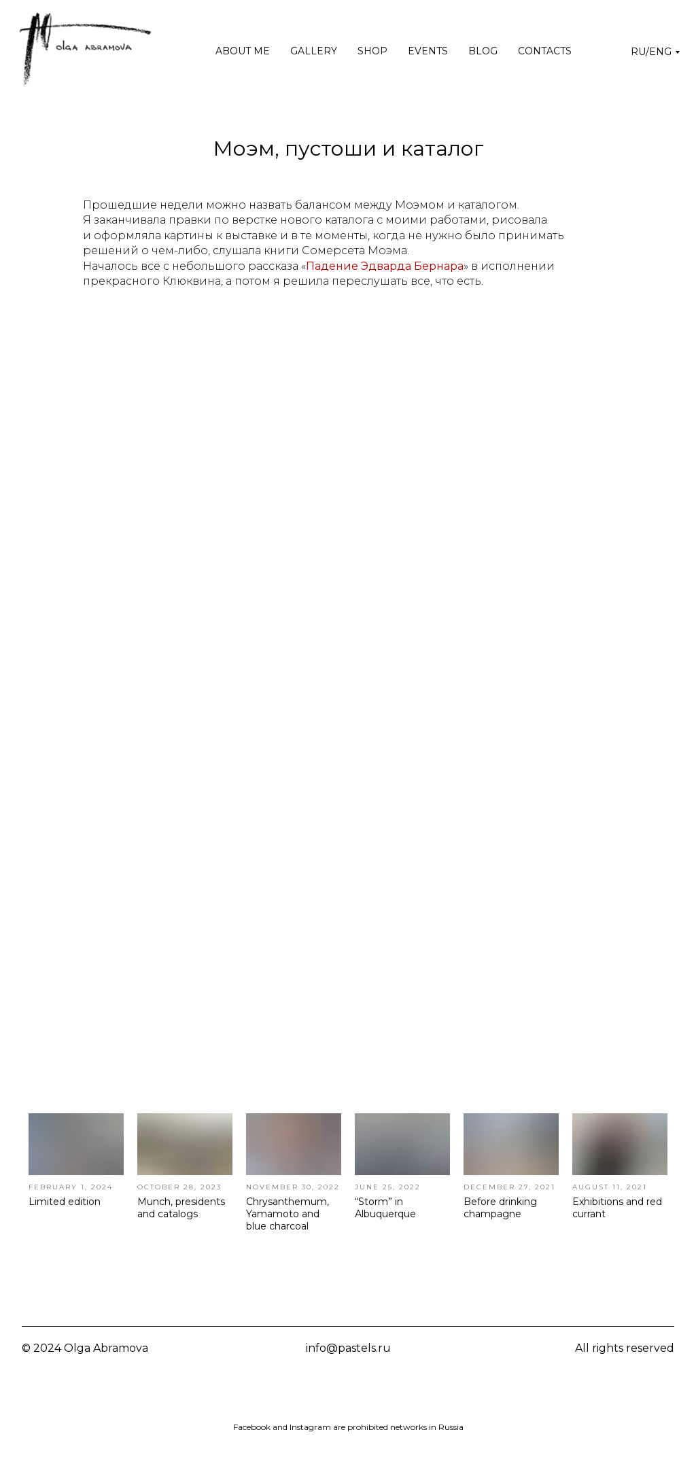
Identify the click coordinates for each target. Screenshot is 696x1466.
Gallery (313, 51)
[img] (316, 1392)
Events (428, 51)
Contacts (545, 51)
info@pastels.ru (348, 1348)
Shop (372, 51)
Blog (483, 51)
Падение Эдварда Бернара (385, 266)
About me (242, 51)
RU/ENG (651, 52)
